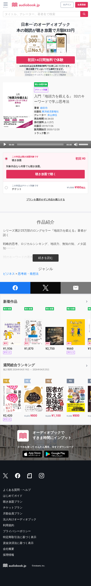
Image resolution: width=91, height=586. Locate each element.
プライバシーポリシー (17, 531)
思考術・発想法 (28, 273)
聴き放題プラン (12, 501)
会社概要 (8, 549)
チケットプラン (12, 507)
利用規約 (8, 525)
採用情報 (8, 554)
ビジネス (9, 273)
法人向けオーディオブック (19, 519)
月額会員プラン (12, 513)
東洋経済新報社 (50, 111)
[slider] (40, 144)
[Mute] (76, 144)
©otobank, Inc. (38, 566)
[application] (45, 144)
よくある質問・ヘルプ (17, 490)
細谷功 (43, 107)
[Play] (5, 144)
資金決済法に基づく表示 (18, 543)
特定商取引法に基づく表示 (19, 537)
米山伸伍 (52, 115)
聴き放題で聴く (45, 174)
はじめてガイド (12, 495)
